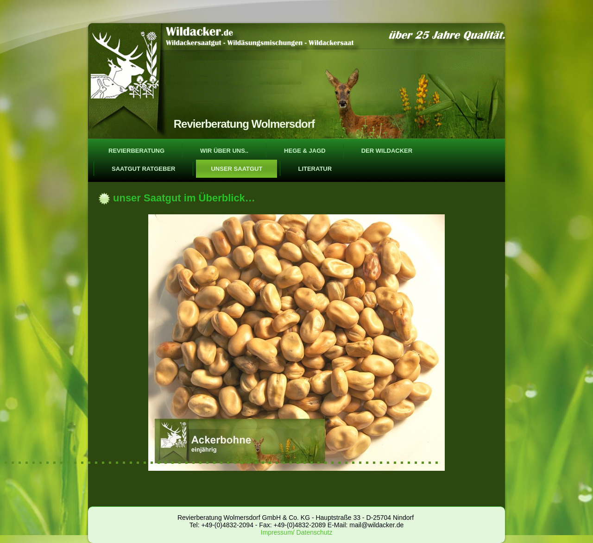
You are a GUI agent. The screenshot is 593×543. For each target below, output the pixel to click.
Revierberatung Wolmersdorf (244, 124)
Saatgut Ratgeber (143, 168)
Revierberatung (136, 150)
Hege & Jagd (305, 150)
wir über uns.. (224, 150)
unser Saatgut (236, 168)
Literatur (315, 168)
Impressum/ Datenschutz (297, 532)
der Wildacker (387, 150)
